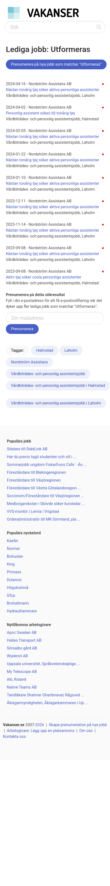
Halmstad (44, 350)
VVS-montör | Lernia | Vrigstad (33, 511)
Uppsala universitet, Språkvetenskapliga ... (43, 663)
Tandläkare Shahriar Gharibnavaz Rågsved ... (45, 695)
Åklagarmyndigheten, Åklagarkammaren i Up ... (47, 703)
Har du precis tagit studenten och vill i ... (41, 456)
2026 (39, 724)
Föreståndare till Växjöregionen (34, 480)
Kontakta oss (14, 736)
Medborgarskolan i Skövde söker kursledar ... (46, 503)
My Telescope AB (22, 671)
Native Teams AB (22, 687)
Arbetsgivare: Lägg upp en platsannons (41, 730)
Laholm (71, 350)
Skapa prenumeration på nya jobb (78, 724)
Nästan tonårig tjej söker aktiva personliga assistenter (52, 89)
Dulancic (14, 579)
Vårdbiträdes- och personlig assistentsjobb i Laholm (56, 403)
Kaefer (12, 540)
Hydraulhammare (22, 611)
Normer (13, 548)
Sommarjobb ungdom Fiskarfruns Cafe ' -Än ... (47, 464)
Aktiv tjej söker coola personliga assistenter (43, 277)
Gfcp (11, 595)
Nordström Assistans (29, 362)
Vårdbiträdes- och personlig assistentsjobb (48, 373)
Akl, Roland (16, 679)
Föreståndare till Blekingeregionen (36, 472)
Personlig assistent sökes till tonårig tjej (40, 113)
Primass (14, 572)
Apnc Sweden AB (21, 632)
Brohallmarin (18, 603)
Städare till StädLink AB (27, 449)
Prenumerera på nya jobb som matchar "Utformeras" (56, 64)
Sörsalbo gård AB (22, 648)
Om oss (86, 730)
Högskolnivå (17, 587)
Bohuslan (15, 556)
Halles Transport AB (24, 640)
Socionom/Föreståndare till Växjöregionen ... (45, 496)
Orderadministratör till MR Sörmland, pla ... (43, 519)
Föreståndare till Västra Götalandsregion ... (44, 488)
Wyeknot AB (17, 656)
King (11, 564)
